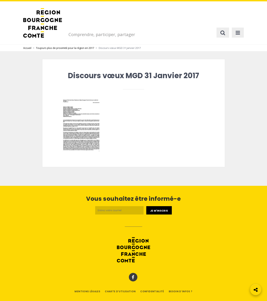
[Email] (119, 210)
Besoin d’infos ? (181, 291)
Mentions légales (87, 291)
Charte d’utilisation (120, 291)
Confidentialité (152, 291)
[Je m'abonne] (159, 210)
